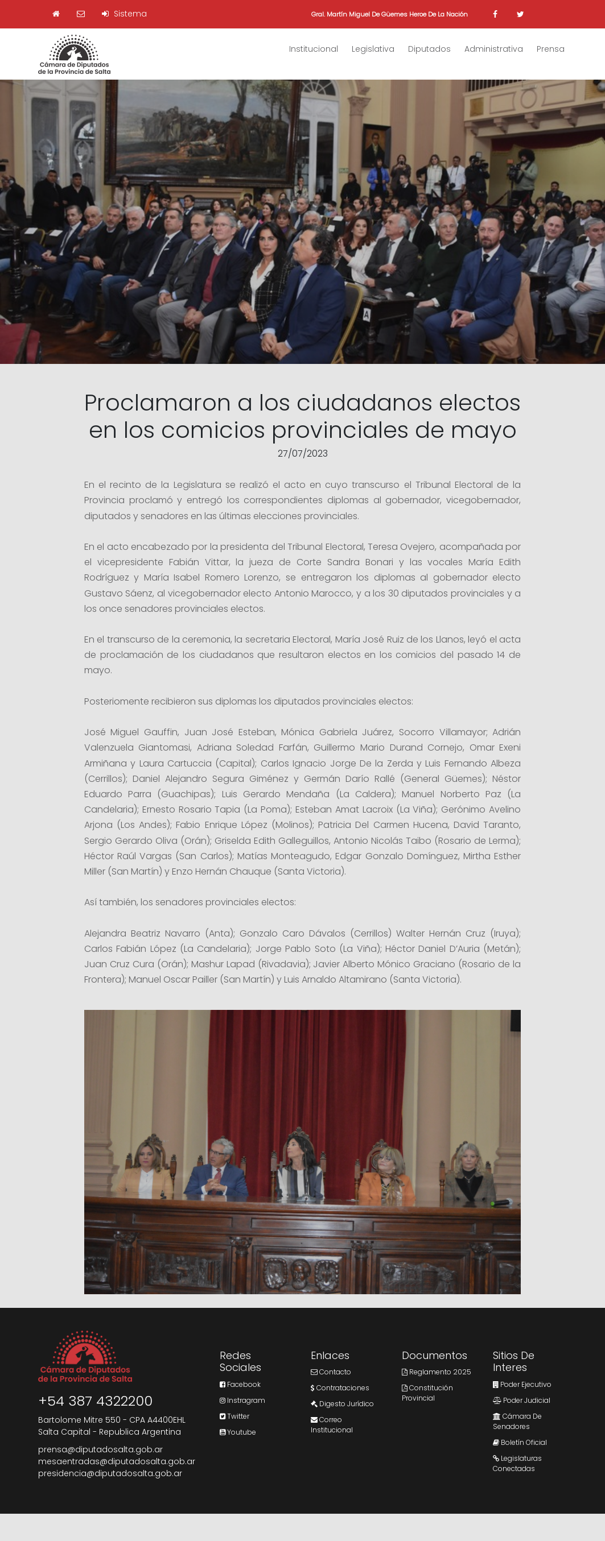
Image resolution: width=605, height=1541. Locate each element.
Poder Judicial (521, 1400)
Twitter (234, 1416)
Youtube (238, 1432)
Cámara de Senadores (517, 1421)
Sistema (124, 13)
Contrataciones (340, 1388)
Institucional (313, 49)
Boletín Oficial (520, 1442)
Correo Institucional (332, 1425)
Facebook (240, 1384)
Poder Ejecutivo (522, 1384)
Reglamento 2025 (436, 1372)
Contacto (331, 1372)
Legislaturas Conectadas (517, 1463)
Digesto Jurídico (342, 1404)
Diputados (429, 49)
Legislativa (373, 49)
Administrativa (493, 49)
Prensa (551, 49)
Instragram (242, 1400)
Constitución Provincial (427, 1393)
